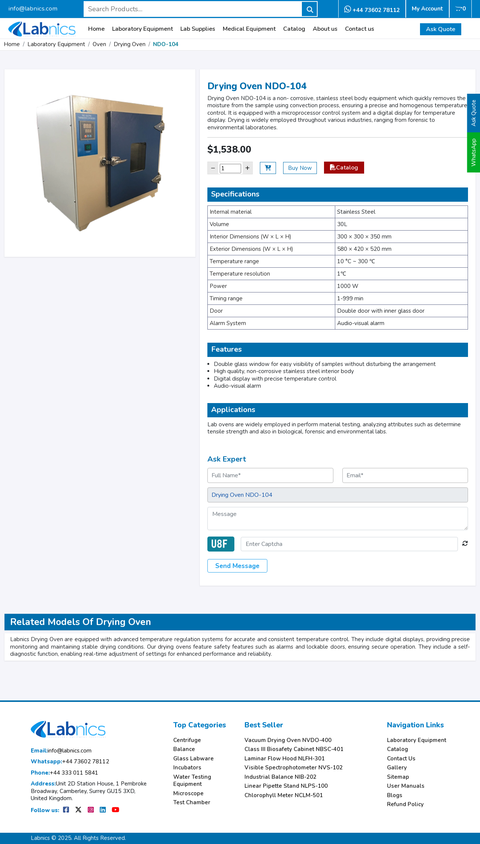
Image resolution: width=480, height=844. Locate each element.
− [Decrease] (213, 168)
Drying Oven (130, 44)
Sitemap (398, 777)
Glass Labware (193, 758)
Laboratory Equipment (142, 29)
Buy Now (300, 168)
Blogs (394, 795)
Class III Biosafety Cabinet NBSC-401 (294, 749)
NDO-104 (165, 44)
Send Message (237, 566)
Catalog (294, 29)
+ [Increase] (247, 168)
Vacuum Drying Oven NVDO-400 (288, 740)
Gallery (397, 767)
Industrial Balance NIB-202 (280, 777)
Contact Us (401, 758)
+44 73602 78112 (372, 9)
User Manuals (405, 786)
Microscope (188, 793)
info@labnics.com (32, 8)
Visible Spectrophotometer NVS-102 (293, 767)
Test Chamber (191, 802)
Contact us (359, 29)
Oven (99, 44)
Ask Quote (440, 29)
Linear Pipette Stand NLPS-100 (286, 786)
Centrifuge (187, 740)
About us (325, 29)
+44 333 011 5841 (64, 773)
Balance (184, 749)
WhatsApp (473, 152)
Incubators (187, 767)
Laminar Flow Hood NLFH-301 (284, 758)
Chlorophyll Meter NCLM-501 (283, 795)
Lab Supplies (197, 29)
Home (96, 29)
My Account (427, 8)
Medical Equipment (249, 29)
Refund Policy (405, 804)
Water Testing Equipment (192, 781)
